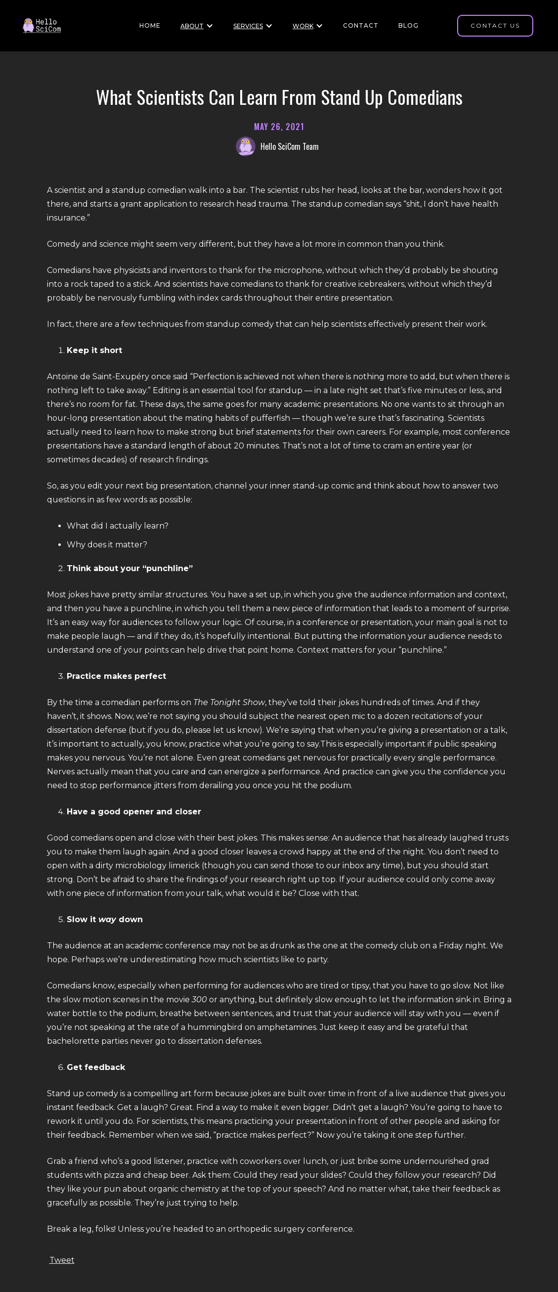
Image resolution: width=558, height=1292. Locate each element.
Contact (361, 25)
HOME (150, 25)
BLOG (408, 25)
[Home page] (46, 26)
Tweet (62, 1260)
